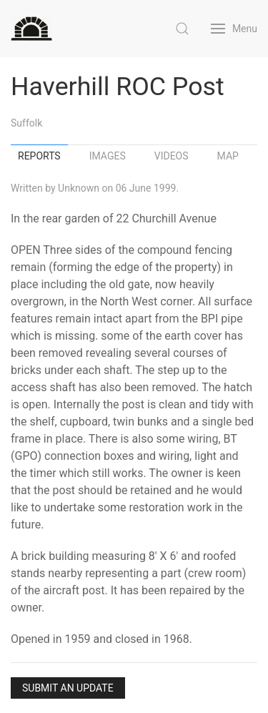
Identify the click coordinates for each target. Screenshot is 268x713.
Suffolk (26, 123)
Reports (39, 156)
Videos (171, 156)
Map (228, 156)
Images (107, 156)
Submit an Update (68, 688)
